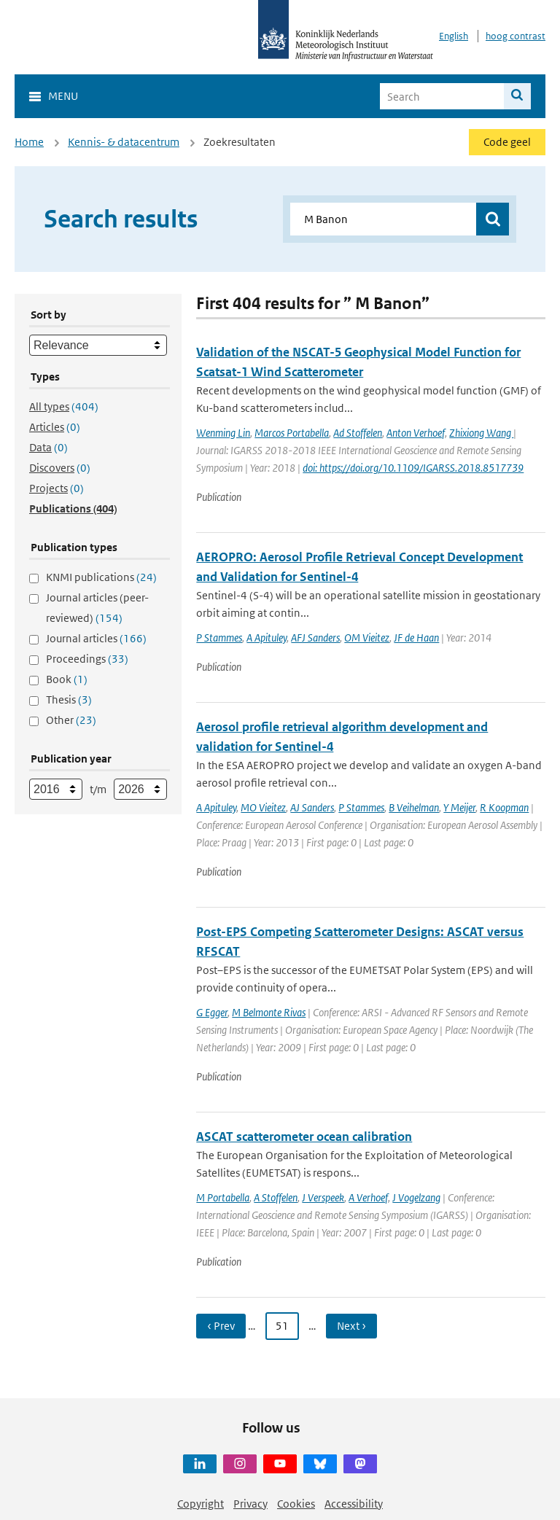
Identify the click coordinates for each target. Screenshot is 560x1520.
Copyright (200, 1504)
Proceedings (87, 659)
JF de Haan (416, 637)
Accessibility (353, 1504)
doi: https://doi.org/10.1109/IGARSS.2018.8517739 (413, 468)
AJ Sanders (312, 807)
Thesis (69, 699)
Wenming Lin (223, 433)
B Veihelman (414, 807)
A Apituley (266, 637)
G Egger (212, 1012)
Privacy (250, 1504)
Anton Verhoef (415, 433)
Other (71, 720)
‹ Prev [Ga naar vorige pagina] (221, 1326)
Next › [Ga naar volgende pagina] (351, 1326)
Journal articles (96, 638)
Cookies (296, 1504)
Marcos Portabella (291, 433)
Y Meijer (459, 807)
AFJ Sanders (315, 637)
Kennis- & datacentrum (123, 142)
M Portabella (222, 1197)
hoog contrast (515, 36)
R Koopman (504, 807)
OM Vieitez (366, 637)
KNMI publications (101, 577)
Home (29, 142)
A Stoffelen (276, 1197)
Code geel (507, 142)
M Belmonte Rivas (269, 1012)
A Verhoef (368, 1197)
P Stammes (219, 637)
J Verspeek (323, 1197)
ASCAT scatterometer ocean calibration (304, 1137)
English (453, 36)
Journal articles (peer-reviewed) (97, 608)
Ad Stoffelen (357, 433)
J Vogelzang (416, 1197)
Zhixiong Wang (481, 433)
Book (67, 679)
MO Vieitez (263, 807)
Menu (63, 96)
